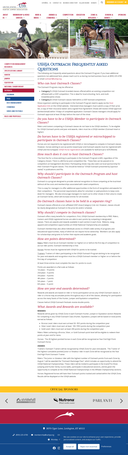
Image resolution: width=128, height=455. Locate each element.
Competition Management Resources (14, 65)
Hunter (7, 75)
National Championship (14, 86)
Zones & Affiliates (93, 16)
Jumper (7, 78)
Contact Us (57, 3)
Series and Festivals (15, 111)
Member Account (116, 2)
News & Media (37, 16)
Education (80, 16)
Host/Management (14, 103)
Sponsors (122, 14)
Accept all (70, 446)
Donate (94, 3)
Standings (11, 107)
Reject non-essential (88, 446)
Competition (68, 16)
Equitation (8, 82)
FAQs (8, 98)
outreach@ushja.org (53, 79)
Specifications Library (13, 71)
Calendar (10, 94)
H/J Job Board (84, 3)
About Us (5, 16)
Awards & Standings (51, 16)
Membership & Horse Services (21, 16)
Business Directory (70, 3)
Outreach (8, 90)
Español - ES (46, 3)
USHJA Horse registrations (70, 149)
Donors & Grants (108, 16)
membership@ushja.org (44, 435)
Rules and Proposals (12, 116)
